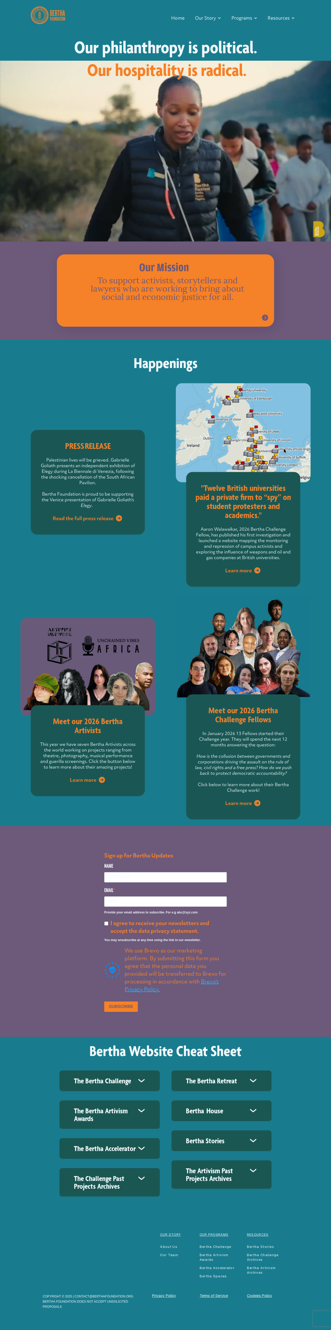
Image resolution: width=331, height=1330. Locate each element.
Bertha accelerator (217, 1268)
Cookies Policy (259, 1295)
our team (169, 1255)
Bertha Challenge (215, 1247)
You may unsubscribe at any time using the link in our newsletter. (152, 940)
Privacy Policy (164, 1295)
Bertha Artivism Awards (214, 1257)
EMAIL (108, 890)
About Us (168, 1247)
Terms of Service (214, 1295)
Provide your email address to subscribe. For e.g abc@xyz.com (151, 912)
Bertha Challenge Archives (263, 1257)
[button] (208, 18)
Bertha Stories (260, 1247)
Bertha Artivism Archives (261, 1270)
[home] (48, 14)
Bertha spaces (213, 1276)
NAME (108, 866)
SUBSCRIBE (121, 1006)
